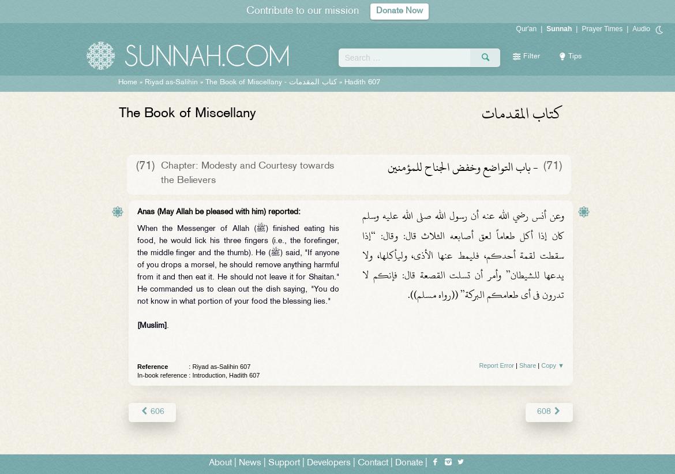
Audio (641, 29)
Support (284, 463)
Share (527, 365)
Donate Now (400, 11)
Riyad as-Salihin (171, 82)
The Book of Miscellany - (271, 82)
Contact (373, 463)
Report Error (496, 365)
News (250, 463)
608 (549, 412)
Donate (409, 463)
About (220, 463)
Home (127, 82)
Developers (329, 463)
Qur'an (526, 29)
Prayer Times (602, 29)
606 (152, 412)
